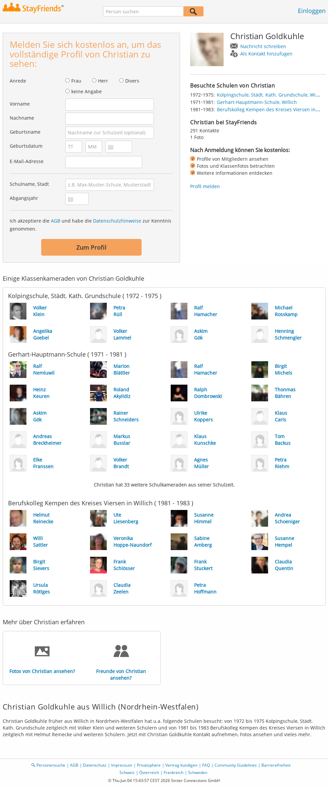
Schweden (197, 772)
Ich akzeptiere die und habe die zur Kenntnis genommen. (90, 225)
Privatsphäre (149, 765)
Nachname (22, 118)
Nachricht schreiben (263, 46)
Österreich (149, 772)
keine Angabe (86, 91)
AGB (55, 221)
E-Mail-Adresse (27, 161)
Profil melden (205, 186)
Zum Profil (91, 247)
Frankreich (173, 772)
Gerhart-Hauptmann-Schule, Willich (257, 102)
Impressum (121, 765)
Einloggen (312, 11)
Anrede (18, 81)
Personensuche (50, 765)
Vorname (20, 104)
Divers (132, 81)
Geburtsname (25, 132)
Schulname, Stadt (29, 184)
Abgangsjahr (24, 198)
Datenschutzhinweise (117, 221)
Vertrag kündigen (181, 765)
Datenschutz (94, 765)
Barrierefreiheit (276, 765)
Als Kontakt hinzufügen (266, 53)
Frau (76, 81)
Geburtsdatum (26, 146)
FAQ (206, 765)
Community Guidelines (236, 765)
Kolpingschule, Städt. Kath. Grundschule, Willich (271, 95)
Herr (103, 81)
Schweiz (127, 772)
